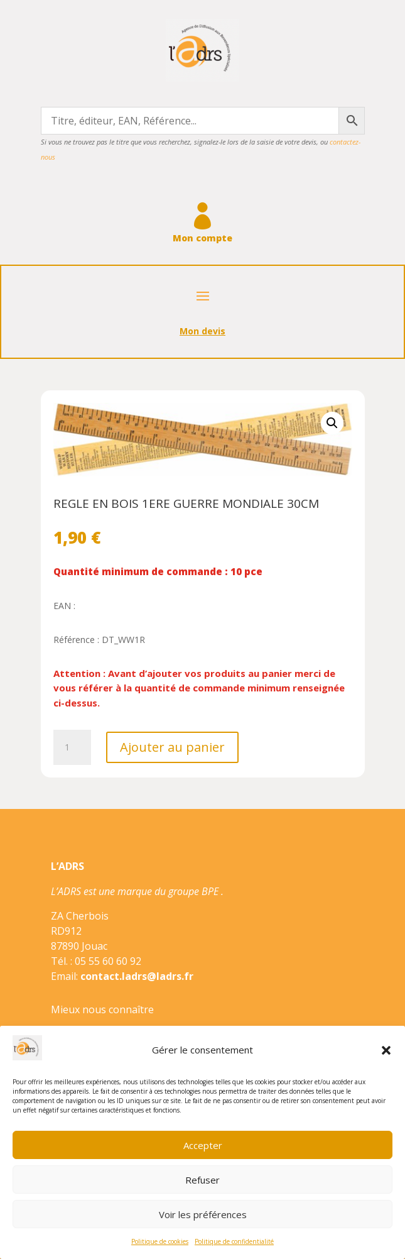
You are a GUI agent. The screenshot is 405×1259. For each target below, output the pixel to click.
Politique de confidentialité (234, 1241)
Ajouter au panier (172, 747)
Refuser (202, 1180)
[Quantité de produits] (72, 747)
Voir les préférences (203, 1214)
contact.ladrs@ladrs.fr (136, 976)
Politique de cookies (159, 1241)
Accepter (202, 1145)
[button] (386, 1050)
